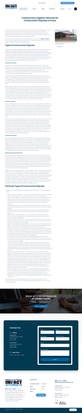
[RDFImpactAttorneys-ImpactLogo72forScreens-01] (11, 4)
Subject (42, 343)
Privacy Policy (7, 410)
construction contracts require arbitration (39, 55)
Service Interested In (60, 336)
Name (42, 330)
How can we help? (44, 349)
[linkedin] (57, 400)
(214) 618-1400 (13, 339)
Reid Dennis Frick (20, 190)
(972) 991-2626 (13, 347)
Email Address (44, 336)
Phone (57, 330)
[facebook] (55, 400)
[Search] (75, 9)
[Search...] (70, 9)
